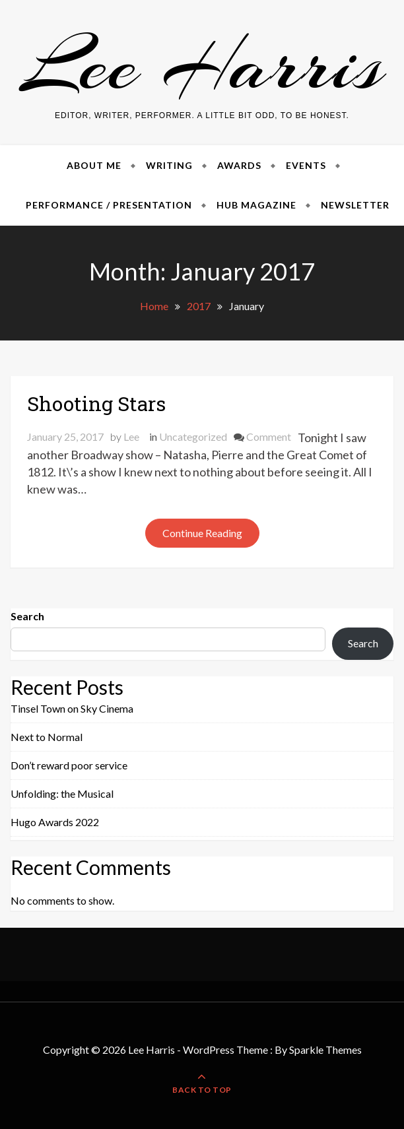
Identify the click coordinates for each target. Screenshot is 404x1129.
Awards (239, 165)
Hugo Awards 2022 (55, 822)
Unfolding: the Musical (62, 793)
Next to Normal (47, 736)
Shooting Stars (96, 403)
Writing (169, 165)
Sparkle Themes (325, 1049)
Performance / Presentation (109, 204)
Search (27, 616)
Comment (268, 436)
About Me (94, 165)
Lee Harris (202, 65)
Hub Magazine (256, 204)
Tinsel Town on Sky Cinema (72, 708)
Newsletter (355, 204)
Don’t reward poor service (69, 765)
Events (306, 165)
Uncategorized (193, 436)
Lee (131, 436)
